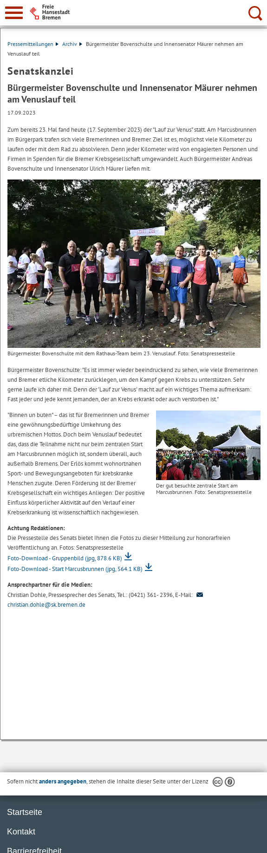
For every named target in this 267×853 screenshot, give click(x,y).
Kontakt (21, 831)
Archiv (72, 43)
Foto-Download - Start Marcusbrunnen (75, 569)
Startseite (24, 812)
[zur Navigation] (14, 13)
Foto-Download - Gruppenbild (64, 558)
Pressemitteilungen (33, 43)
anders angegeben (62, 781)
